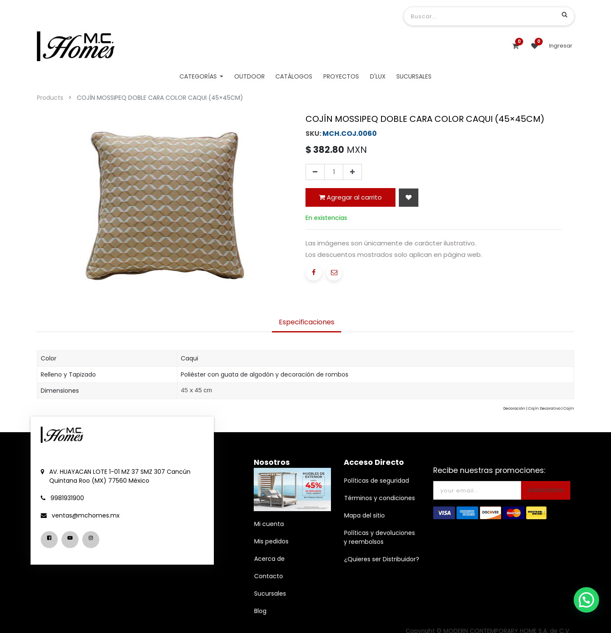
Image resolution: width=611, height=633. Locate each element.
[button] (408, 197)
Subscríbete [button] (545, 490)
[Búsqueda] (564, 14)
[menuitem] (249, 77)
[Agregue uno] (352, 172)
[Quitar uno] (315, 172)
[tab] (306, 322)
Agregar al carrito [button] (350, 197)
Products (50, 97)
